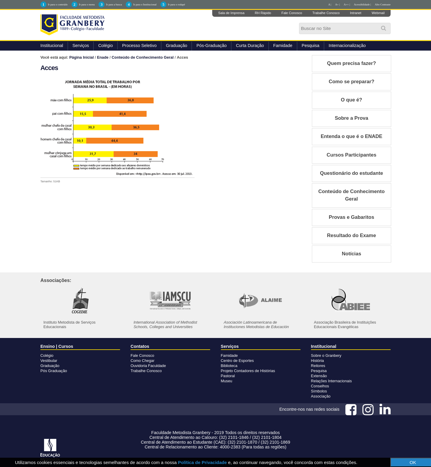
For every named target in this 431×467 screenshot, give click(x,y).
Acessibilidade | (362, 4)
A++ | (347, 4)
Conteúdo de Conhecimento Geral (143, 57)
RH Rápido (263, 13)
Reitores (318, 365)
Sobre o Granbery (326, 355)
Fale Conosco (291, 13)
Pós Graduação (53, 371)
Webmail (378, 13)
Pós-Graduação (211, 45)
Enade (102, 57)
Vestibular (48, 360)
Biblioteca (229, 365)
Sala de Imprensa (231, 13)
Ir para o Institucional (145, 4)
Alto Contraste (383, 4)
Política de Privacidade (202, 462)
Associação (320, 396)
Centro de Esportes (237, 360)
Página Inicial (81, 57)
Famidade (282, 45)
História (317, 360)
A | (329, 4)
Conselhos (320, 386)
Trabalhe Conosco (326, 13)
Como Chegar (142, 360)
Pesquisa (310, 45)
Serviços (80, 45)
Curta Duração (250, 45)
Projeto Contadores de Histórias (248, 371)
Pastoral (228, 376)
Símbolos (319, 391)
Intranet (355, 13)
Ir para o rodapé (176, 4)
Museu (226, 381)
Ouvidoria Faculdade (148, 365)
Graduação (176, 45)
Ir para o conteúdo (58, 4)
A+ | (337, 4)
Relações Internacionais (331, 381)
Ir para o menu (87, 4)
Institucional (51, 45)
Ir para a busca (114, 4)
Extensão (319, 376)
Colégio (105, 45)
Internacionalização (347, 45)
